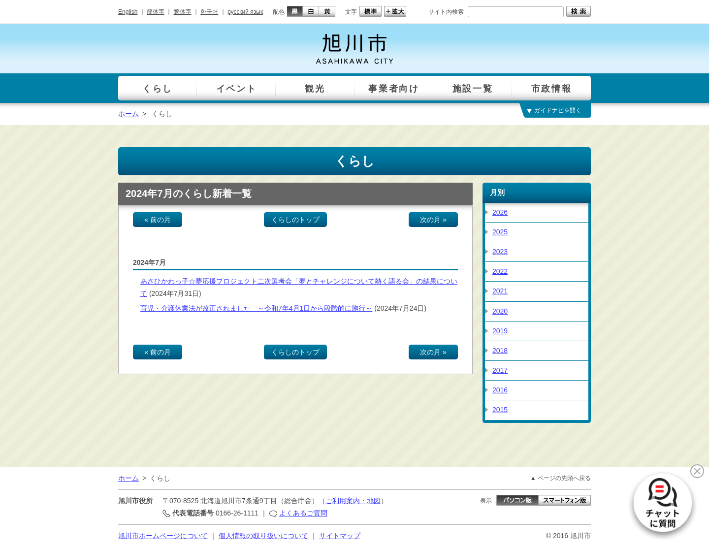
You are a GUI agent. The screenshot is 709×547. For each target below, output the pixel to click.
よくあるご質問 (303, 513)
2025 (500, 232)
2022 (500, 271)
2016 (500, 390)
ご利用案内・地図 (353, 501)
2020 (500, 311)
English (127, 11)
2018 (500, 350)
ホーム (128, 114)
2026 (500, 212)
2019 (500, 331)
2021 (500, 291)
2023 (500, 252)
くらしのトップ (295, 220)
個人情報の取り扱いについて (263, 536)
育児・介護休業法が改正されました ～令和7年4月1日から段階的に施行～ (256, 308)
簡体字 (155, 11)
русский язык (245, 11)
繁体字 (183, 11)
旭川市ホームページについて (163, 536)
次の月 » (433, 220)
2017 (500, 370)
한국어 (209, 11)
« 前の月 (157, 220)
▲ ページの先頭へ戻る (560, 478)
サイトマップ (339, 536)
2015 (500, 410)
